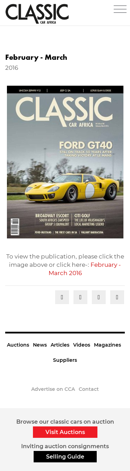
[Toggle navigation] (120, 9)
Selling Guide (65, 456)
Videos (81, 345)
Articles (60, 345)
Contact (89, 389)
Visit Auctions (65, 432)
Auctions (18, 345)
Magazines (107, 345)
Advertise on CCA (53, 389)
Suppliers (65, 360)
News (40, 345)
